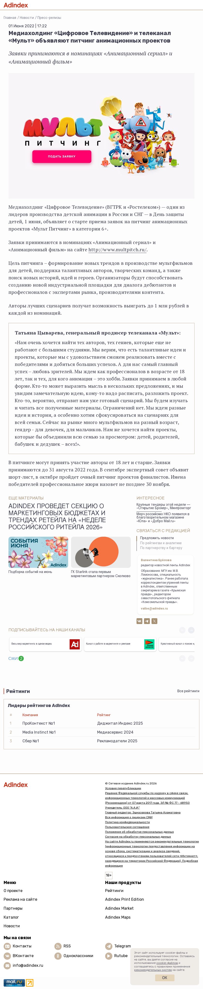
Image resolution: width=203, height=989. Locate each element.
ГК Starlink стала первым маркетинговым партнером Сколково (100, 574)
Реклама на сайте (20, 899)
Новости (27, 18)
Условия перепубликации (123, 788)
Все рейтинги (188, 691)
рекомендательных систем (153, 970)
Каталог (11, 917)
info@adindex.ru (28, 965)
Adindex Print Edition (124, 899)
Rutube (121, 955)
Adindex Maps (117, 917)
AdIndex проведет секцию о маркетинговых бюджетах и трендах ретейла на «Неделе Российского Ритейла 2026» (57, 517)
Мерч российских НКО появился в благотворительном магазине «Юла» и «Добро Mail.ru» (163, 518)
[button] (191, 630)
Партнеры (13, 908)
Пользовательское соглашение (127, 827)
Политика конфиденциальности (127, 822)
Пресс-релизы (49, 18)
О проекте (13, 890)
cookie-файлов (167, 963)
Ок (164, 977)
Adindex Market (119, 908)
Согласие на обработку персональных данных (138, 836)
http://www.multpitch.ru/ (117, 249)
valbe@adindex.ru (154, 608)
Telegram (122, 946)
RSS (67, 946)
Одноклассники (78, 955)
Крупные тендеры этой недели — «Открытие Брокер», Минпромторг (164, 506)
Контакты (22, 946)
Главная (10, 18)
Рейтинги (114, 890)
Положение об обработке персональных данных (139, 831)
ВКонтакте (23, 955)
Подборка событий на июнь (30, 572)
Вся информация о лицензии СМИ (128, 817)
